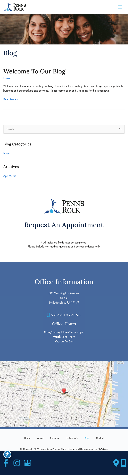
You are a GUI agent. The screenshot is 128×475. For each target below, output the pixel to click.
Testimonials (72, 438)
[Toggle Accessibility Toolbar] (7, 454)
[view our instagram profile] (17, 463)
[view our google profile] (27, 463)
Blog (87, 438)
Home (27, 438)
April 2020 (9, 176)
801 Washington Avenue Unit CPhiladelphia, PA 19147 (64, 298)
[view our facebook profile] (6, 463)
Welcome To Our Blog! (35, 71)
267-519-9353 (66, 315)
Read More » (10, 99)
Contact (100, 438)
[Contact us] (116, 463)
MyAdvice (103, 449)
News (6, 78)
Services (54, 438)
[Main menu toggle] (120, 6)
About (40, 438)
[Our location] (123, 463)
